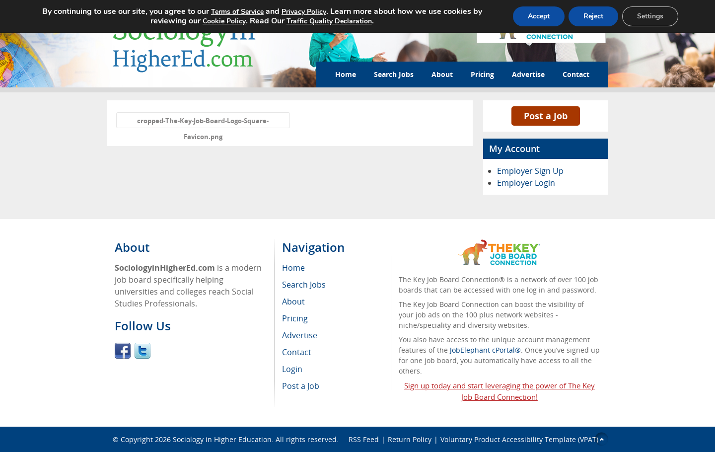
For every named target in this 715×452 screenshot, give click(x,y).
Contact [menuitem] (296, 352)
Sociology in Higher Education (222, 439)
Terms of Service (237, 11)
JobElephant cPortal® (485, 350)
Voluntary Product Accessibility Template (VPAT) (519, 439)
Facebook (123, 351)
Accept (539, 16)
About (442, 74)
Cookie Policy (224, 21)
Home (345, 74)
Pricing (482, 74)
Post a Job (546, 116)
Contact (576, 74)
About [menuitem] (293, 301)
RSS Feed (364, 439)
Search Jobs (394, 74)
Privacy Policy (304, 11)
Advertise (528, 74)
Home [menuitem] (293, 267)
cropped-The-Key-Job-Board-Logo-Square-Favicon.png (203, 122)
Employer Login (526, 182)
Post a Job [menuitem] (300, 385)
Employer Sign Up (530, 170)
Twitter (142, 351)
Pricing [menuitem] (295, 318)
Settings (650, 16)
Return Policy (409, 439)
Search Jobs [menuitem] (304, 284)
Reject (593, 16)
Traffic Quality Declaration (329, 21)
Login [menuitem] (292, 369)
